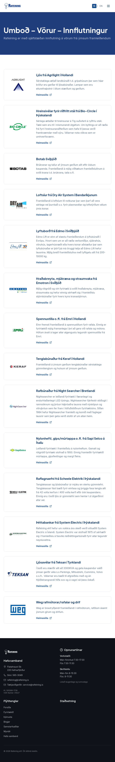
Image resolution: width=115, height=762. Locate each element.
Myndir (7, 731)
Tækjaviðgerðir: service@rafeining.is (25, 684)
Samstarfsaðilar (11, 726)
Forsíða (7, 707)
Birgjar (7, 721)
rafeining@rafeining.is (18, 680)
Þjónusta (8, 717)
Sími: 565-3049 (15, 675)
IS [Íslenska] (94, 6)
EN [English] (101, 6)
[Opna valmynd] (108, 6)
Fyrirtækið (9, 712)
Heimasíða (44, 94)
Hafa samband (11, 736)
